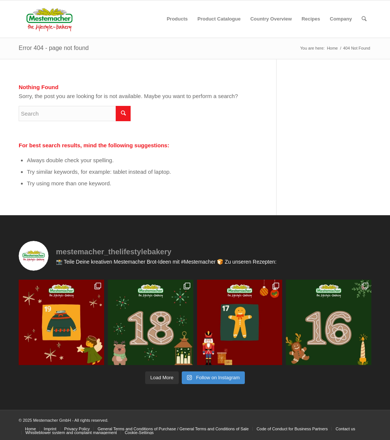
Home (332, 48)
